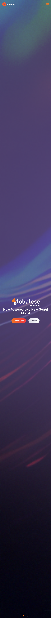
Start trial (34, 321)
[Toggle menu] (47, 4)
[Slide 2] (27, 615)
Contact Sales (19, 321)
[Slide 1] (23, 615)
